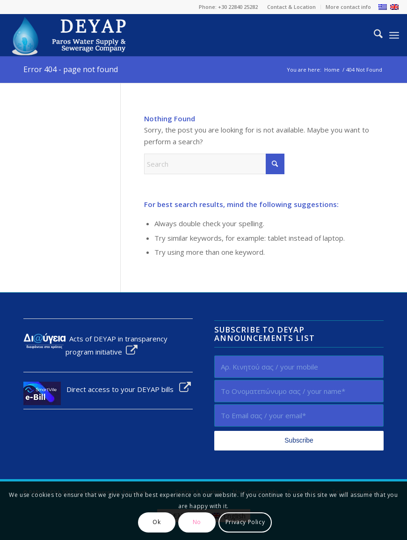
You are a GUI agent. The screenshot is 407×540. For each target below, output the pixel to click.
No (197, 522)
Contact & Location (291, 6)
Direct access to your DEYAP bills (126, 389)
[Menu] (394, 35)
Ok (156, 522)
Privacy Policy (245, 522)
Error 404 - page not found (70, 69)
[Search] (373, 35)
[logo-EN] (70, 35)
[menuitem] (291, 7)
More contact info (348, 6)
